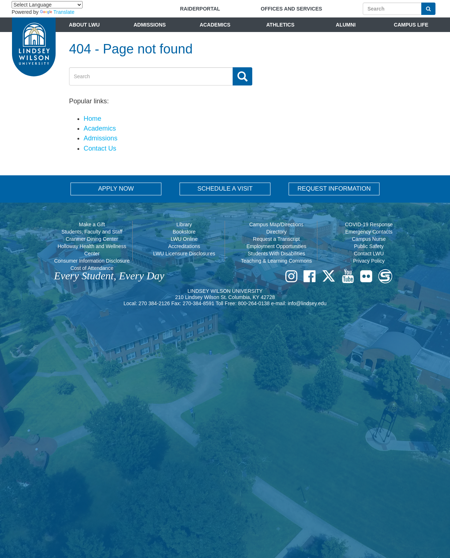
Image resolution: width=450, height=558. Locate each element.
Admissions (149, 25)
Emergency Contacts (369, 232)
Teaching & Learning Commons (276, 261)
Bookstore (184, 232)
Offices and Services (291, 9)
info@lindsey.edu (307, 303)
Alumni (345, 25)
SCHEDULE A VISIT (225, 188)
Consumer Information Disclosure (92, 261)
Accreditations (184, 246)
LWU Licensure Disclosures (184, 253)
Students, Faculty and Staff (91, 232)
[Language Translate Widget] (47, 4)
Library (184, 224)
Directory (276, 232)
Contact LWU (369, 253)
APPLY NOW (116, 188)
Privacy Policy (369, 261)
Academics (215, 25)
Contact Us (100, 148)
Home (92, 118)
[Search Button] (428, 9)
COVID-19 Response (369, 224)
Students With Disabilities (276, 253)
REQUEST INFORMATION (334, 188)
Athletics (280, 25)
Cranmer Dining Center (92, 239)
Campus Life (411, 25)
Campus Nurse (369, 239)
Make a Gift (92, 224)
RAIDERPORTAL (200, 9)
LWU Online (183, 239)
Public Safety (369, 246)
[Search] (392, 9)
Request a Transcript (276, 239)
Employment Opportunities (276, 246)
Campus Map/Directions (276, 224)
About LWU (84, 25)
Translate (57, 12)
